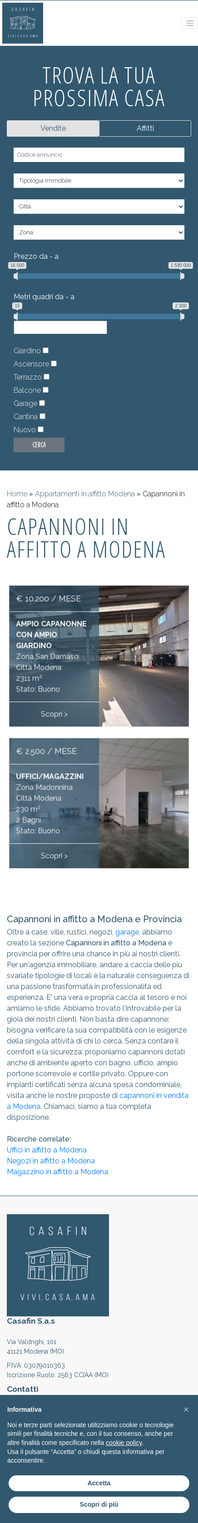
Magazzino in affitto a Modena (57, 1171)
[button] (186, 1409)
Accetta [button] (99, 1483)
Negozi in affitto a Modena (51, 1161)
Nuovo (25, 429)
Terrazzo (28, 377)
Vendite (53, 128)
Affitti (145, 128)
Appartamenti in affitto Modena (85, 494)
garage (127, 932)
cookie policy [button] (124, 1442)
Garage (25, 403)
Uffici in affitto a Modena (47, 1150)
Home (17, 494)
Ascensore (31, 364)
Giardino (27, 350)
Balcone (27, 390)
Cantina (26, 416)
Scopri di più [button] (99, 1504)
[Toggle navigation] (190, 23)
